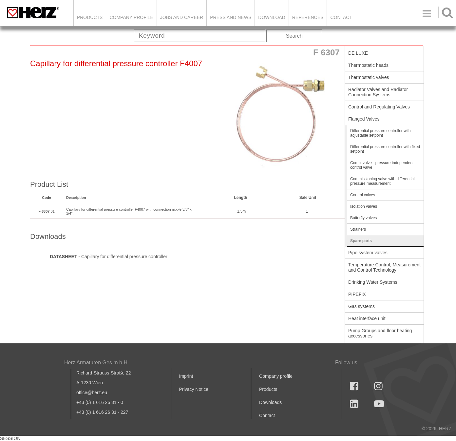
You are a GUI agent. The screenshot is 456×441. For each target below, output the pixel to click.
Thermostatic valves (368, 77)
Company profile (276, 376)
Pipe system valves (368, 252)
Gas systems (361, 306)
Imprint (186, 376)
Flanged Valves (363, 119)
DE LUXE (358, 53)
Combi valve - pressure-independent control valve (381, 165)
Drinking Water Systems (372, 282)
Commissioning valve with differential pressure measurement (382, 181)
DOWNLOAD (271, 17)
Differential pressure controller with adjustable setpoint (380, 133)
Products (90, 17)
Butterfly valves (363, 218)
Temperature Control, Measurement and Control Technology (384, 267)
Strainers (358, 229)
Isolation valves (363, 206)
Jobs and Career (181, 17)
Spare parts (361, 241)
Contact (341, 17)
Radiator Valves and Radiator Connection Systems (378, 92)
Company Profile (131, 17)
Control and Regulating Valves (379, 106)
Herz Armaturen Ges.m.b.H (95, 362)
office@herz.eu (91, 392)
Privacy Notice (193, 389)
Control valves (362, 195)
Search (294, 36)
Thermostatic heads (368, 65)
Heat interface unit (367, 318)
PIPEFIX (357, 294)
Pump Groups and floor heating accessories (380, 333)
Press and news (230, 17)
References (308, 17)
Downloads (270, 402)
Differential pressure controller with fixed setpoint (385, 149)
